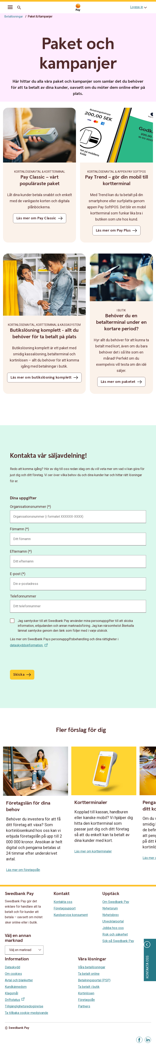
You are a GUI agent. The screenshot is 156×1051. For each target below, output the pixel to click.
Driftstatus (12, 1000)
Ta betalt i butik (89, 987)
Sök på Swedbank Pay (118, 941)
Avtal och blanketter (19, 980)
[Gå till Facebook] (139, 1040)
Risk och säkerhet (115, 934)
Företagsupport (65, 908)
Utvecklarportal (113, 921)
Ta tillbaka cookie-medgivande (26, 1013)
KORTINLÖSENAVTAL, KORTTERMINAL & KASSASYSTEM (44, 324)
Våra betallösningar (91, 967)
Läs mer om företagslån (23, 870)
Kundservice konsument (71, 915)
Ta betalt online (89, 974)
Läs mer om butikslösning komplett (41, 377)
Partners (84, 1006)
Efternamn (18, 551)
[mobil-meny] (10, 7)
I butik (121, 310)
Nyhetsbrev (110, 915)
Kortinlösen (86, 993)
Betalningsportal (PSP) (94, 980)
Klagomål (11, 993)
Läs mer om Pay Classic (36, 218)
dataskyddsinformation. (26, 645)
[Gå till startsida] (78, 7)
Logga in (136, 7)
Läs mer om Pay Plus (113, 230)
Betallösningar (13, 16)
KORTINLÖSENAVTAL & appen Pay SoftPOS (116, 171)
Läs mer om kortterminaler (93, 851)
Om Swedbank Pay (115, 902)
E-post (15, 574)
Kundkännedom (16, 987)
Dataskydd (12, 967)
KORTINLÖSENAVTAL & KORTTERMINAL (39, 171)
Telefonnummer (23, 596)
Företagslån (86, 1000)
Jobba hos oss (113, 928)
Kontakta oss (63, 902)
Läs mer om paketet (118, 381)
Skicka (19, 674)
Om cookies (13, 974)
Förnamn (17, 529)
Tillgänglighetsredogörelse (24, 1006)
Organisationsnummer (28, 506)
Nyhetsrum (110, 908)
